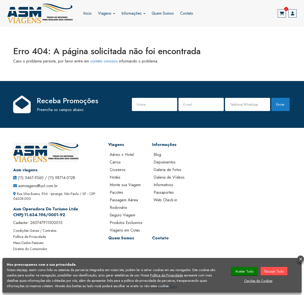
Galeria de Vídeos (169, 177)
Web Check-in (165, 200)
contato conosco (104, 61)
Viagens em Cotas (125, 230)
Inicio (87, 13)
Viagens (106, 13)
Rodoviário (118, 207)
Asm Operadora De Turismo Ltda (45, 209)
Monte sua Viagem (125, 185)
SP (84, 193)
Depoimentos (165, 162)
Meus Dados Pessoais (28, 242)
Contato (186, 13)
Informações (133, 13)
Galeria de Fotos (167, 170)
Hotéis (115, 177)
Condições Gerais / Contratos (34, 230)
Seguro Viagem (122, 215)
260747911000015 (46, 222)
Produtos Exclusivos (126, 222)
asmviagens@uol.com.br (38, 186)
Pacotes (116, 192)
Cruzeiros (118, 170)
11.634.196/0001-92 (44, 215)
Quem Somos (163, 13)
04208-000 (22, 198)
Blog (157, 154)
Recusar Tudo (274, 271)
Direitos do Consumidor (30, 248)
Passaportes (164, 192)
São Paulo (71, 193)
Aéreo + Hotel (122, 154)
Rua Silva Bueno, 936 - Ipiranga (39, 193)
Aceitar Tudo (244, 271)
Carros (115, 162)
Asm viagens (25, 170)
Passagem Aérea (124, 200)
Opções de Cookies (258, 280)
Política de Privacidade (29, 236)
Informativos (163, 185)
